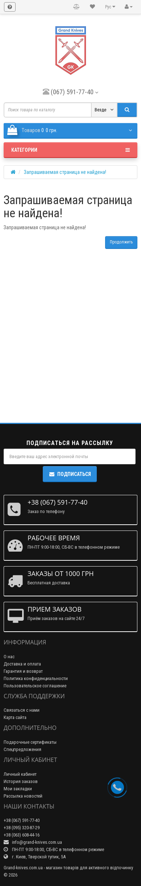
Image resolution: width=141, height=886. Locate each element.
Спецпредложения (22, 749)
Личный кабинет (20, 774)
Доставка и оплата (22, 664)
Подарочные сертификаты (30, 742)
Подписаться (70, 474)
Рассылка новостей (23, 796)
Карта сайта (15, 717)
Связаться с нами (22, 710)
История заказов (21, 781)
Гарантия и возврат (23, 671)
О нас (9, 656)
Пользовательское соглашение (35, 685)
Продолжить (121, 242)
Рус (110, 6)
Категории (70, 150)
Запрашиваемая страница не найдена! (65, 172)
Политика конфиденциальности (36, 678)
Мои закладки (18, 788)
